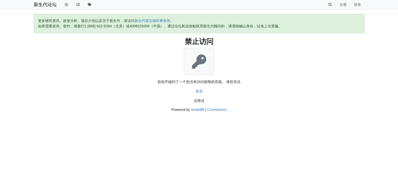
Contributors (217, 110)
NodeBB (197, 110)
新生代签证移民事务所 (152, 21)
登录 (199, 91)
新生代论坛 (45, 4)
